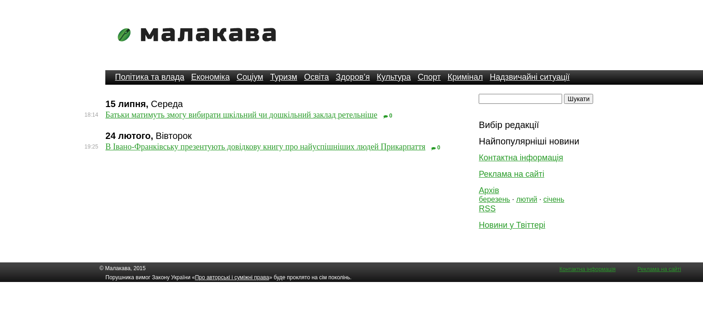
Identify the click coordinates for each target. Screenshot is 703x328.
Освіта (316, 77)
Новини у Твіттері (512, 225)
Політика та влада (149, 77)
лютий (526, 199)
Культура (394, 77)
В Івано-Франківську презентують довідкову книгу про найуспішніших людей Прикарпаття (265, 146)
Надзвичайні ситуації (529, 77)
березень (494, 199)
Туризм (283, 77)
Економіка (210, 77)
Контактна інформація (521, 157)
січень (553, 199)
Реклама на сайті (511, 174)
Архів (489, 190)
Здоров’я (353, 77)
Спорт (429, 77)
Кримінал (465, 77)
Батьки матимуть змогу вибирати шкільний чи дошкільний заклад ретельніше (241, 114)
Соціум (250, 77)
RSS (487, 208)
